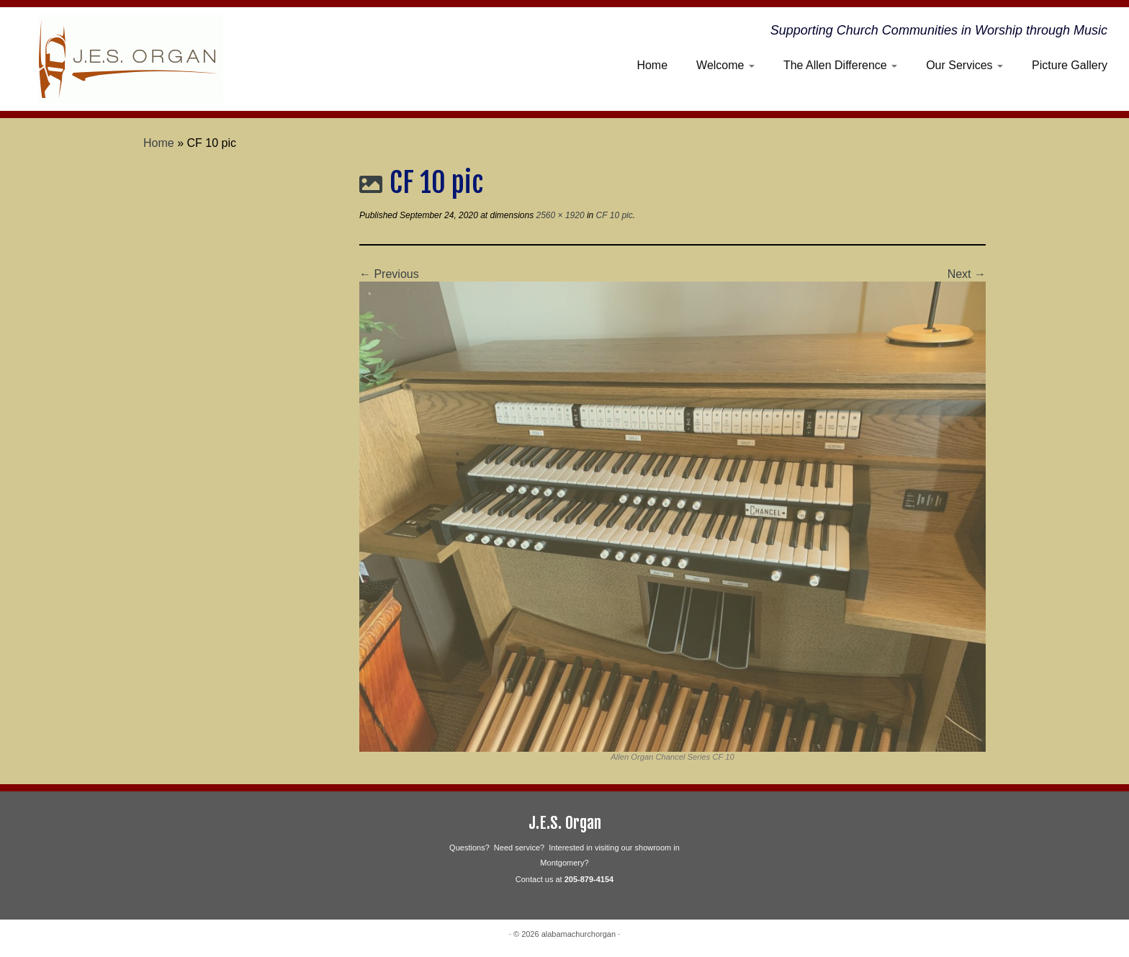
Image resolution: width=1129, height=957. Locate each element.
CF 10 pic (612, 215)
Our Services (964, 65)
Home (652, 65)
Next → (967, 274)
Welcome (725, 65)
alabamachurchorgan (578, 934)
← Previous (389, 274)
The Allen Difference (840, 65)
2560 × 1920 (559, 215)
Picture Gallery (1069, 65)
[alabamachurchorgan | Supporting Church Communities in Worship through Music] (130, 59)
